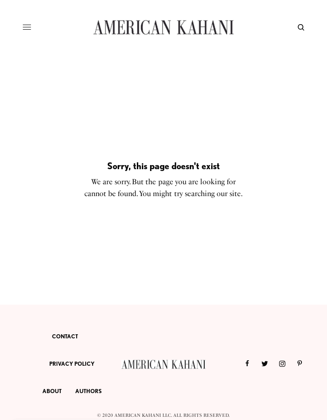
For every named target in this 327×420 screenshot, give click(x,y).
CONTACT (65, 336)
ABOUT (52, 391)
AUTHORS (88, 391)
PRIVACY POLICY (71, 363)
